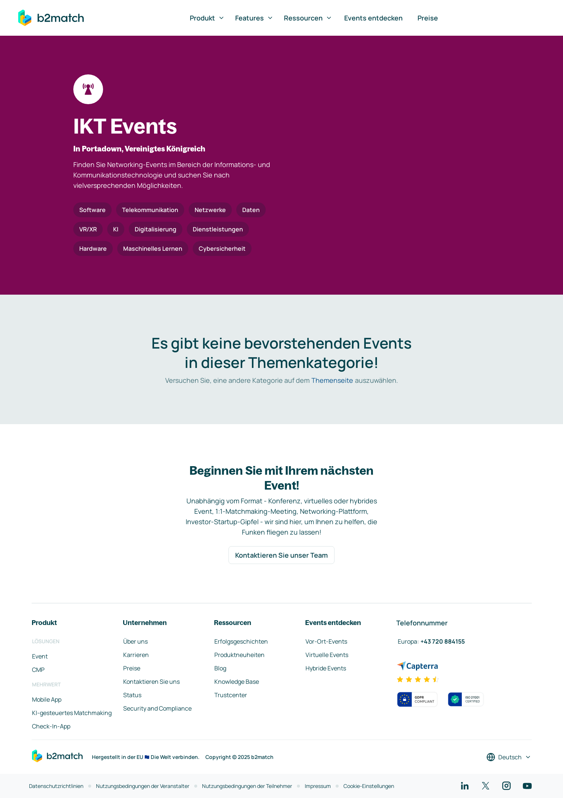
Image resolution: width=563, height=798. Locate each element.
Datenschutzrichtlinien (56, 785)
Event (40, 656)
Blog (220, 668)
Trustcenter (230, 695)
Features (254, 17)
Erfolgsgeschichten (241, 641)
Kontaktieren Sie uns (151, 681)
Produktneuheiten (239, 655)
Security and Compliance (157, 708)
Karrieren (136, 655)
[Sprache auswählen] (509, 757)
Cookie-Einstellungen (368, 785)
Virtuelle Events (327, 655)
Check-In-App (51, 726)
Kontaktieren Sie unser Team (281, 555)
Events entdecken (373, 17)
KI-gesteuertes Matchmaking (72, 713)
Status (132, 695)
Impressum (318, 785)
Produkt (207, 17)
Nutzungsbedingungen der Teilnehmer (247, 785)
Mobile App (46, 699)
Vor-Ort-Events (326, 641)
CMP (38, 670)
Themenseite (332, 380)
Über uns (135, 641)
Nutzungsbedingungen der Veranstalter (142, 785)
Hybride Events (326, 668)
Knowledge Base (236, 681)
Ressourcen (308, 17)
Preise (428, 17)
